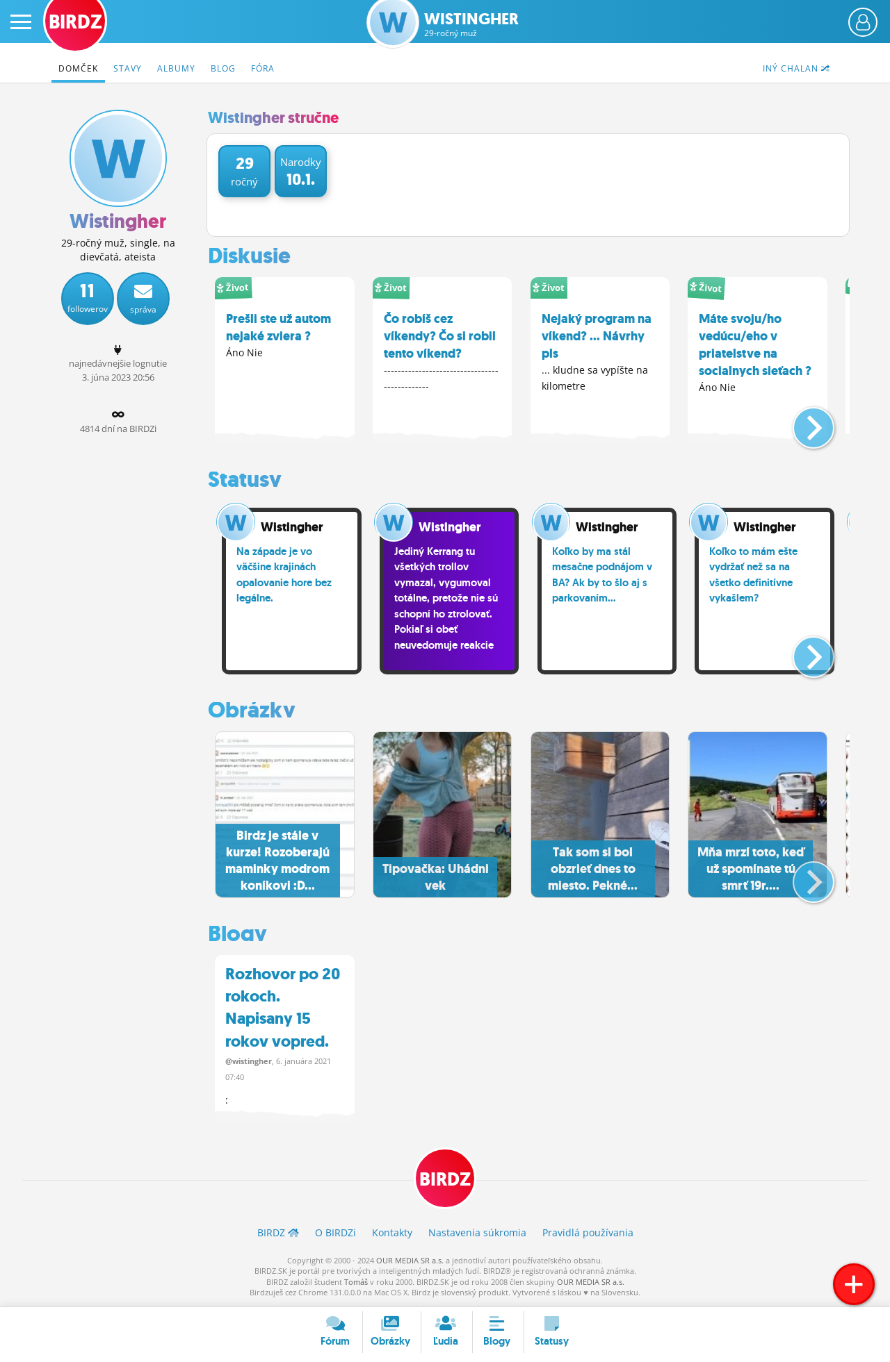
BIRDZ (445, 1180)
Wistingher (471, 24)
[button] (802, 421)
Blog (223, 68)
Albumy (176, 68)
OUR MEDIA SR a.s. (410, 1261)
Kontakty (392, 1234)
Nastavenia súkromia (477, 1234)
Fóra (263, 68)
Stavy (127, 68)
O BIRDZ (335, 1234)
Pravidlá (587, 1234)
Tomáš (356, 1283)
